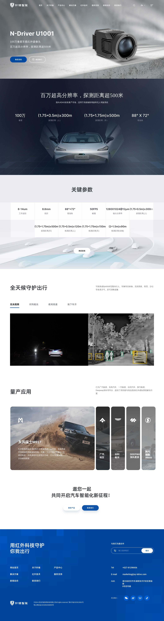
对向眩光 (33, 304)
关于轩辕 (36, 567)
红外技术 (36, 574)
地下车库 (72, 304)
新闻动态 (14, 580)
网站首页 (14, 567)
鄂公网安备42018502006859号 (44, 605)
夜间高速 (53, 304)
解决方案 (14, 574)
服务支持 (58, 574)
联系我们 (36, 580)
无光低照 (14, 304)
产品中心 (58, 567)
